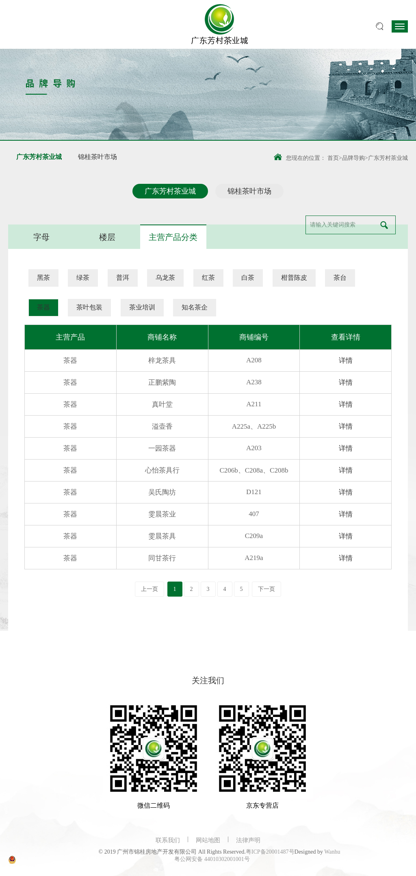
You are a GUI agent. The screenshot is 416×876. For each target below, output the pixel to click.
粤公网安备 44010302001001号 (212, 859)
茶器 (43, 307)
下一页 (266, 589)
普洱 (122, 277)
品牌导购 (353, 158)
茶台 (340, 277)
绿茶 (82, 277)
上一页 (149, 589)
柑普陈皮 (294, 277)
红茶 (208, 277)
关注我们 (208, 680)
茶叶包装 (89, 307)
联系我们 (168, 840)
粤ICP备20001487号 (270, 852)
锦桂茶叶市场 (97, 156)
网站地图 (208, 840)
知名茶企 (195, 307)
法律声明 (248, 840)
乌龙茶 (165, 277)
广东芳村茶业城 (39, 156)
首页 (333, 158)
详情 (346, 360)
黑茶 (43, 277)
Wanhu (332, 852)
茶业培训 (142, 307)
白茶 (247, 277)
